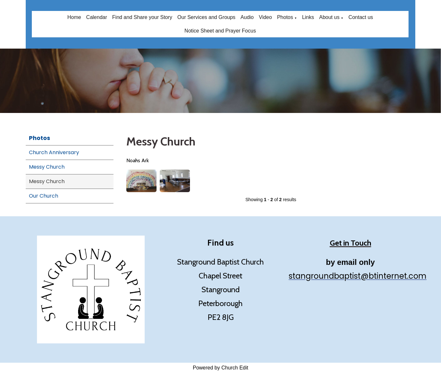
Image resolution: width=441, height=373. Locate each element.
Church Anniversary (54, 152)
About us (329, 17)
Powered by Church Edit (220, 367)
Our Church (43, 196)
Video (265, 17)
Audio (247, 17)
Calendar (96, 17)
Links (308, 17)
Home (74, 17)
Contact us (360, 17)
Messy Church (47, 167)
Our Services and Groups (206, 17)
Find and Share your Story (142, 17)
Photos (285, 17)
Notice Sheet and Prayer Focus (220, 30)
